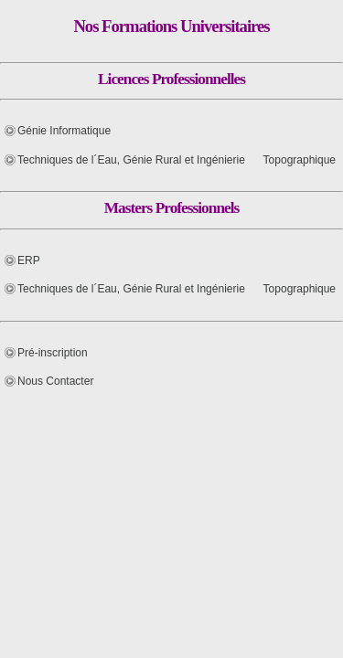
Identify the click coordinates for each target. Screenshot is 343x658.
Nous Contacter (55, 381)
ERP (28, 260)
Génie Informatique (64, 130)
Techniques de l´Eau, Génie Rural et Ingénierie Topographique (176, 160)
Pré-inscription (52, 352)
